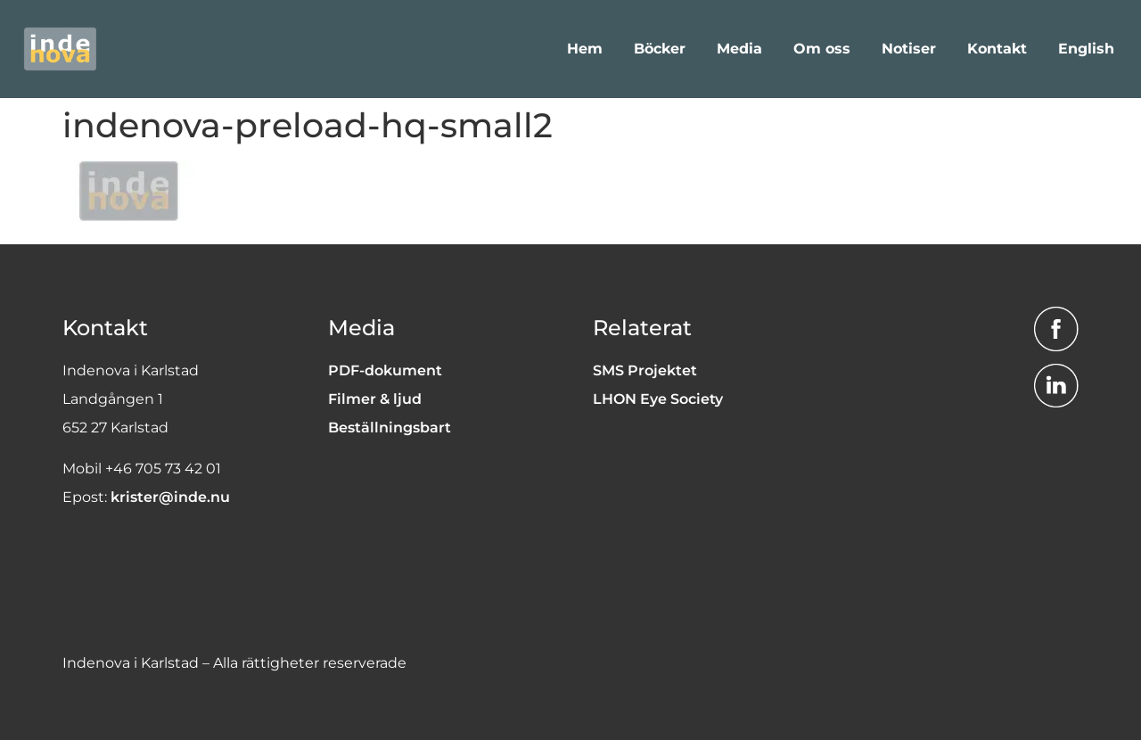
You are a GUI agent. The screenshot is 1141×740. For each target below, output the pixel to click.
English (1086, 48)
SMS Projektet (645, 370)
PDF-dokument (385, 370)
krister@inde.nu (170, 497)
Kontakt (997, 48)
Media (739, 48)
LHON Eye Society (658, 399)
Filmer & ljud (375, 399)
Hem (585, 48)
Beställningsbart (389, 427)
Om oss (821, 48)
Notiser (909, 48)
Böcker (659, 48)
